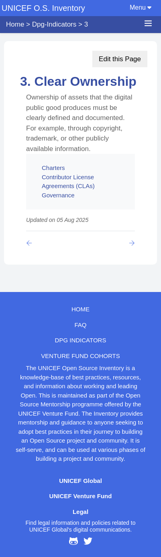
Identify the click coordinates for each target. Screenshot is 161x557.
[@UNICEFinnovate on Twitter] (88, 542)
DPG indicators (80, 340)
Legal (80, 511)
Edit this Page (120, 59)
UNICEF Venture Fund (80, 496)
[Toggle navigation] (152, 1)
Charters (53, 167)
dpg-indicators (54, 24)
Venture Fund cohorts (80, 355)
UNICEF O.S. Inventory (43, 8)
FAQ (80, 324)
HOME (80, 309)
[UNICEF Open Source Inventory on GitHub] (73, 542)
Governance (58, 195)
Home (15, 24)
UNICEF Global (80, 480)
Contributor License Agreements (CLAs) (68, 182)
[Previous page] (30, 243)
